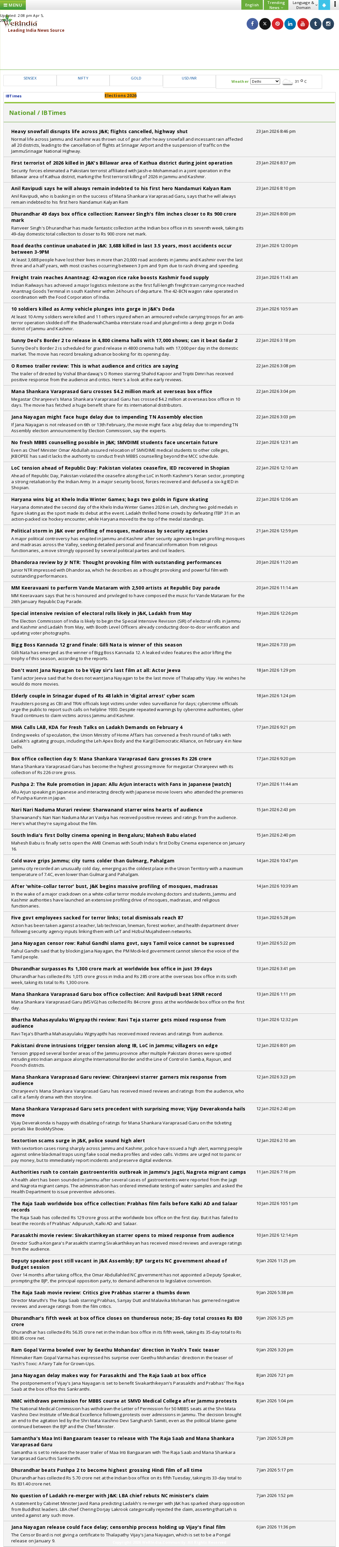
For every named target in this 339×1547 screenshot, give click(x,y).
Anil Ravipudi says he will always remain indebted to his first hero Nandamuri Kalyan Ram (121, 188)
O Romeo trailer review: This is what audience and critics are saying (95, 366)
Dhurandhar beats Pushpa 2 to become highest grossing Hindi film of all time (106, 1470)
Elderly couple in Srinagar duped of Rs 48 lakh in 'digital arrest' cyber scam (103, 696)
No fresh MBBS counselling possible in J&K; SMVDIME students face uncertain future (114, 442)
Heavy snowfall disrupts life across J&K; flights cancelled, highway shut (99, 131)
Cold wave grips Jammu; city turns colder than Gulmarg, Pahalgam (93, 860)
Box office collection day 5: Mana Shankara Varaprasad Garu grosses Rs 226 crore (111, 758)
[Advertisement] (169, 51)
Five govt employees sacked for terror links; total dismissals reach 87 (97, 917)
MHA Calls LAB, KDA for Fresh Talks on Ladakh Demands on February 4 (96, 727)
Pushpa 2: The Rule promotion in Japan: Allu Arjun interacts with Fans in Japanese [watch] (121, 784)
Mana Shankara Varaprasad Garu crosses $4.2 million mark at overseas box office (112, 391)
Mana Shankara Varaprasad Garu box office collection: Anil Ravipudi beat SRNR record (116, 994)
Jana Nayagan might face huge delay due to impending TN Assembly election (107, 417)
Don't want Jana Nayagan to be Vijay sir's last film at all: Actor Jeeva (95, 670)
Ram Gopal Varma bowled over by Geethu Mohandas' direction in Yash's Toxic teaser (115, 1350)
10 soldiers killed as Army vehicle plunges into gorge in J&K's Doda (92, 309)
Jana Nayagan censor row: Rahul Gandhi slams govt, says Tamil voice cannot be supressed (122, 943)
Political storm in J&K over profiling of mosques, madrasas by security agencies (109, 531)
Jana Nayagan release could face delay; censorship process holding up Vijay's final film (118, 1527)
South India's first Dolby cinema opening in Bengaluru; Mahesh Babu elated (103, 835)
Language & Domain (305, 5)
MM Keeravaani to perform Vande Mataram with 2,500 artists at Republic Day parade (115, 588)
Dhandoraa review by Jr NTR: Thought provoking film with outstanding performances (116, 562)
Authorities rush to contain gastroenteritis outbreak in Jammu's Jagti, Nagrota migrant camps (128, 1172)
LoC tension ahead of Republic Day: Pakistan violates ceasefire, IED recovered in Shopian (120, 468)
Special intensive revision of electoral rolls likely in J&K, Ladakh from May (101, 613)
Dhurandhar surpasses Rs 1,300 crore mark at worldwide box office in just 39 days (111, 968)
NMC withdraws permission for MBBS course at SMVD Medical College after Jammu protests (124, 1401)
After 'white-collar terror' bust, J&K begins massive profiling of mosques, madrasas (114, 886)
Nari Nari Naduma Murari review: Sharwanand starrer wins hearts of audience (107, 809)
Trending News (276, 5)
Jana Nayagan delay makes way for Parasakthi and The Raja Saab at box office (108, 1375)
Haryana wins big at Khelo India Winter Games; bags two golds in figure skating (110, 499)
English (252, 4)
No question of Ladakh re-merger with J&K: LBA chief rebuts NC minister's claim (110, 1495)
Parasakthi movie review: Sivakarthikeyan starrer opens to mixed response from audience (122, 1235)
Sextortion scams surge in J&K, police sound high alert (78, 1140)
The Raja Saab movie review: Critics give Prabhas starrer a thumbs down (100, 1292)
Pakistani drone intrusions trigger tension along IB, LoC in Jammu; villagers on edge (114, 1045)
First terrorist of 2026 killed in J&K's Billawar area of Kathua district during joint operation (121, 163)
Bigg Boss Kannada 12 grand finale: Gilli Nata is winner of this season (96, 645)
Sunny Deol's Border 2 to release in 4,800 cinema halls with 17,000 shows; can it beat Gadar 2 (124, 340)
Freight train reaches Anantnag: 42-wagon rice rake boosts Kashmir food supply (110, 277)
